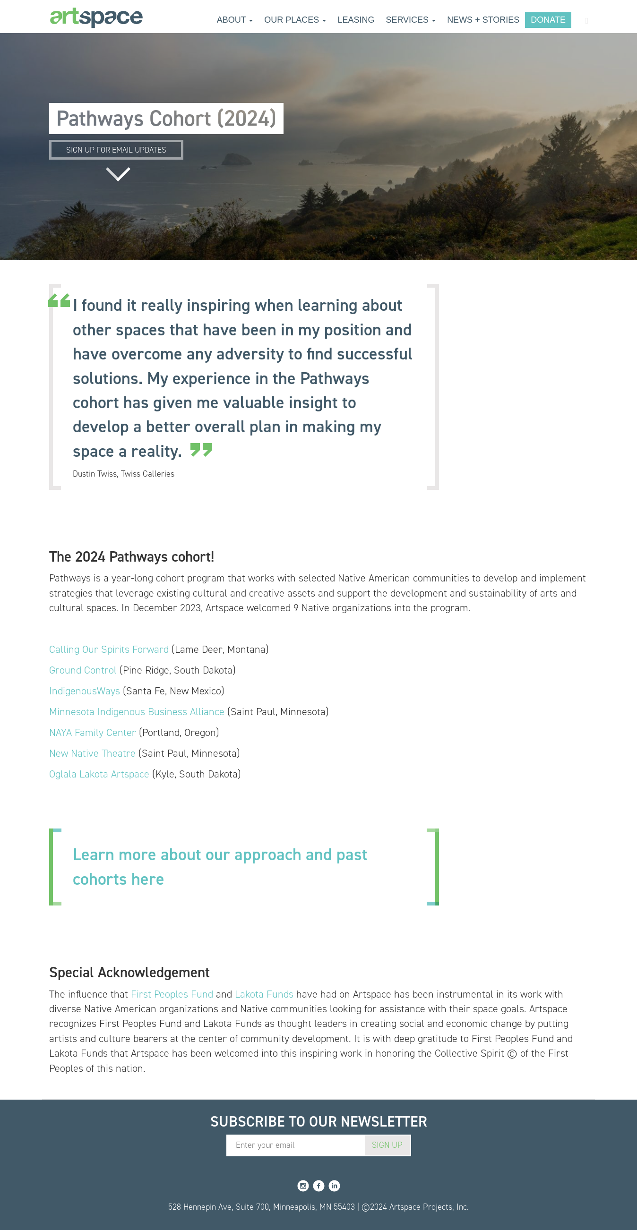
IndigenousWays (84, 691)
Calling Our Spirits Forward (109, 649)
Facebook (319, 1186)
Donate (548, 20)
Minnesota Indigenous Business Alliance (136, 711)
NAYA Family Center (92, 732)
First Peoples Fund (172, 994)
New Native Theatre (92, 753)
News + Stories (483, 20)
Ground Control (83, 670)
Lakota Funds (264, 994)
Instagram (303, 1186)
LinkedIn (334, 1186)
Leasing (355, 20)
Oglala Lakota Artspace (99, 774)
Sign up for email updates (116, 150)
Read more (118, 174)
